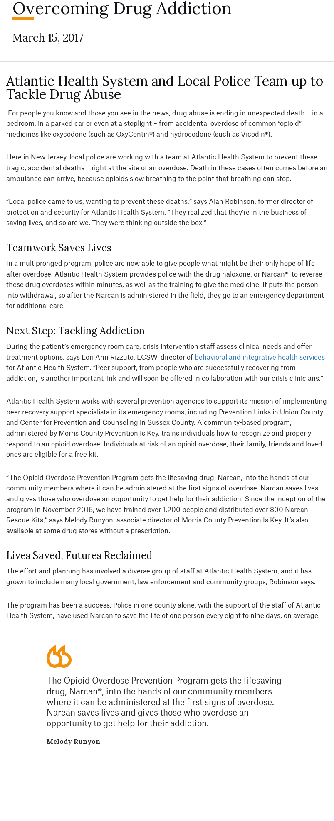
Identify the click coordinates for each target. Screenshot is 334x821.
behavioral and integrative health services (260, 357)
